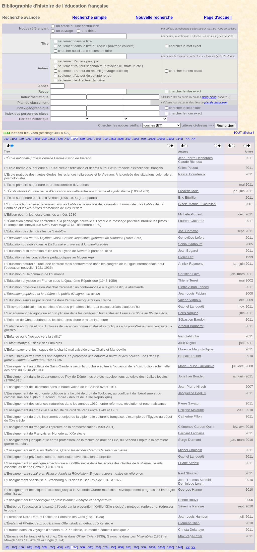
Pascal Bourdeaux (191, 174)
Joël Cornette (188, 231)
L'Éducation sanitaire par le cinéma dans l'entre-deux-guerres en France (57, 300)
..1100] (170, 138)
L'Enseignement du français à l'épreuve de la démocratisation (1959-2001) (59, 427)
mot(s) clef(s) (209, 96)
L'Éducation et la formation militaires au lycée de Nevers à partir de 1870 (58, 251)
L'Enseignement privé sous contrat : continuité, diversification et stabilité (57, 457)
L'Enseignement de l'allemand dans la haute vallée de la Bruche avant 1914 (60, 387)
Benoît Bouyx (188, 500)
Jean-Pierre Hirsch (192, 386)
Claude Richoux (190, 162)
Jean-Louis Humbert (193, 516)
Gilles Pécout (188, 168)
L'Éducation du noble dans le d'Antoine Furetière (56, 244)
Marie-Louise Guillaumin (196, 366)
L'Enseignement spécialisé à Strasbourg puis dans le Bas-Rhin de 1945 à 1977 (62, 480)
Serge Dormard (189, 440)
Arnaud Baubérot (191, 326)
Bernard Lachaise (191, 433)
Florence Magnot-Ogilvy (196, 349)
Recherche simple (89, 17)
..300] (44, 138)
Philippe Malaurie (191, 410)
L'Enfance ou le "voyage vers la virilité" (32, 336)
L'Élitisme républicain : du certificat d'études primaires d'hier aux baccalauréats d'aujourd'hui (72, 307)
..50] (6, 138)
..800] (120, 138)
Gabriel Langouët (191, 306)
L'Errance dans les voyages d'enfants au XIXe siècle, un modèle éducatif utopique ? (66, 530)
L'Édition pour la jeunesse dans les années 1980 (40, 214)
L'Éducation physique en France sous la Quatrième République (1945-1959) (60, 281)
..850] (127, 138)
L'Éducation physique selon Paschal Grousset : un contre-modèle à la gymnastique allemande (74, 287)
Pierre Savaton (189, 403)
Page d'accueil (218, 17)
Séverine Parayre (191, 506)
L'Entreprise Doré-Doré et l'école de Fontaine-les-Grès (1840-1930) (54, 517)
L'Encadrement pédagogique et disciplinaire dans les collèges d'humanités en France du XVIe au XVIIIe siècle (85, 313)
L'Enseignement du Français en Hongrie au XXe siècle (44, 433)
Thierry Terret (188, 280)
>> (193, 139)
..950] (143, 138)
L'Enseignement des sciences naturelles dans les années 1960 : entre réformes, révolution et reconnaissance (85, 403)
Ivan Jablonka (188, 336)
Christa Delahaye (191, 529)
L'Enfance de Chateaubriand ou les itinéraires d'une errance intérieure (56, 320)
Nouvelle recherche (154, 17)
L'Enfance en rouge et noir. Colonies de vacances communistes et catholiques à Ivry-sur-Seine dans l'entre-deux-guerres (88, 328)
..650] (97, 138)
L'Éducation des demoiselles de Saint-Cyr (35, 231)
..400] (59, 138)
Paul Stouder (188, 473)
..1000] (151, 138)
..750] (112, 138)
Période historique (33, 119)
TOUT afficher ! (244, 132)
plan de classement (215, 102)
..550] (82, 138)
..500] (74, 138)
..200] (28, 138)
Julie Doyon (187, 343)
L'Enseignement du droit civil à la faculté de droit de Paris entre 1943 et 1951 (61, 410)
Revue (43, 91)
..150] (21, 138)
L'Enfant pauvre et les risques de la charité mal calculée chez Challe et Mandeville (65, 349)
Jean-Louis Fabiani (192, 293)
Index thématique (34, 97)
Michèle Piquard (190, 214)
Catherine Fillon (190, 416)
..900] (135, 138)
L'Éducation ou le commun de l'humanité (34, 274)
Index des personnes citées (26, 113)
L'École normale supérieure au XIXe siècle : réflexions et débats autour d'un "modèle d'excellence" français (83, 168)
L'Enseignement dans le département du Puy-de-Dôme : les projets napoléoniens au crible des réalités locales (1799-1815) (86, 378)
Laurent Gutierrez (191, 221)
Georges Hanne (190, 489)
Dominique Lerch (191, 483)
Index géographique (32, 108)
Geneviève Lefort (191, 237)
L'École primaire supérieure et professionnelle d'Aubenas (46, 185)
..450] (66, 138)
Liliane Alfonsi (188, 463)
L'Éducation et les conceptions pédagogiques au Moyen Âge (49, 257)
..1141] (179, 138)
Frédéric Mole (188, 191)
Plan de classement (32, 102)
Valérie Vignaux (189, 300)
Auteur (43, 68)
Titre (44, 43)
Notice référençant (33, 28)
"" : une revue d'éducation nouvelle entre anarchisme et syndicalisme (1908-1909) (76, 191)
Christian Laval (189, 274)
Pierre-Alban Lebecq (193, 287)
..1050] (161, 138)
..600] (89, 138)
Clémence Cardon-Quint (196, 427)
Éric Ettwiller (187, 197)
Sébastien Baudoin (192, 319)
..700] (105, 138)
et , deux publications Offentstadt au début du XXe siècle (58, 523)
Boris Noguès (188, 313)
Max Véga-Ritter (190, 536)
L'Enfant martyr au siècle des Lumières (33, 343)
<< (188, 139)
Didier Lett (186, 257)
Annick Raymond (191, 263)
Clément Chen (189, 523)
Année (43, 86)
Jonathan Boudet (191, 376)
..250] (36, 138)
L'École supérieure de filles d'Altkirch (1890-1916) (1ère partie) (50, 198)
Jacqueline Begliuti (192, 393)
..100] (13, 138)
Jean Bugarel (188, 250)
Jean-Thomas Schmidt (195, 480)
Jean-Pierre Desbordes (195, 158)
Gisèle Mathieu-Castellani (197, 204)
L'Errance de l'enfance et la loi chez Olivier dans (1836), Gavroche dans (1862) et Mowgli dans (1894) (85, 538)
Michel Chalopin (190, 450)
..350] (51, 138)
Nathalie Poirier (189, 356)
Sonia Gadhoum (190, 244)
